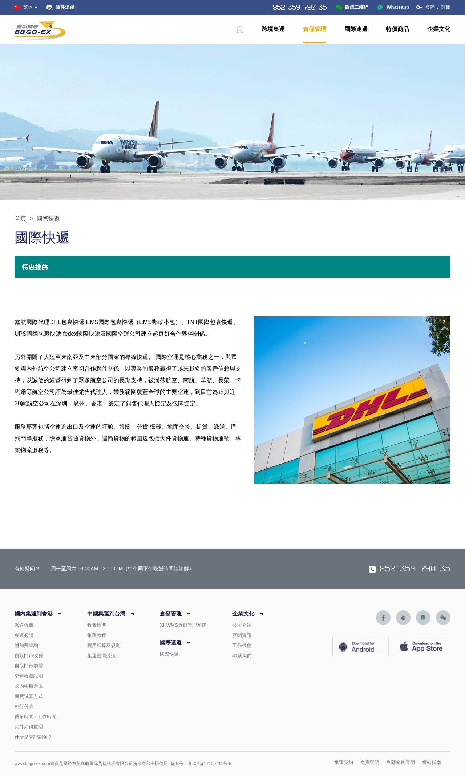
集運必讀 (24, 635)
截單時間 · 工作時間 (35, 716)
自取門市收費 (29, 655)
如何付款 (24, 706)
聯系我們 (241, 655)
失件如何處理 (29, 726)
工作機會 (241, 645)
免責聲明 (369, 762)
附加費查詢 (26, 645)
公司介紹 (241, 625)
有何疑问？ (27, 568)
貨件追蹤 (65, 7)
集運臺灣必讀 (101, 655)
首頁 (20, 218)
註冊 (445, 7)
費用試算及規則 (103, 645)
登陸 (430, 7)
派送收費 (24, 625)
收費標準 (96, 625)
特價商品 (397, 29)
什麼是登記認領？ (33, 737)
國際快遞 (169, 654)
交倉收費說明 (29, 676)
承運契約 (343, 762)
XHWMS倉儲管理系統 (183, 625)
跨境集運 (273, 29)
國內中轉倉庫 (29, 686)
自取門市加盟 (29, 665)
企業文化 (438, 29)
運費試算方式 (29, 696)
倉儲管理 (314, 29)
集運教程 (96, 635)
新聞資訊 (241, 635)
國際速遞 (356, 29)
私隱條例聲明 (401, 762)
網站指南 (431, 762)
